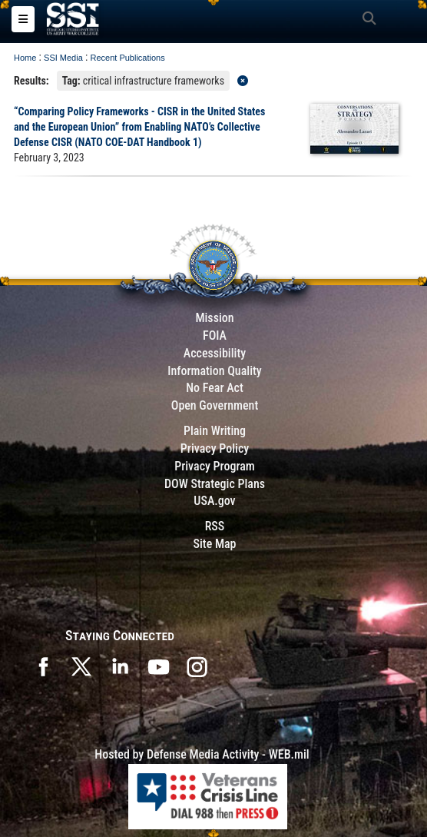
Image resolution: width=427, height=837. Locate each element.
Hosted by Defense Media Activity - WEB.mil (201, 754)
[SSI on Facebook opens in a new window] (43, 665)
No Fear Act (214, 387)
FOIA (215, 335)
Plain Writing (215, 430)
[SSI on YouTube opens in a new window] (158, 665)
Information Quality (214, 371)
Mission (214, 318)
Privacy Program (214, 466)
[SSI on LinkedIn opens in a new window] (119, 665)
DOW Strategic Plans (214, 484)
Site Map (214, 543)
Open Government (215, 405)
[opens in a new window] (196, 665)
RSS (215, 526)
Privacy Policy (214, 448)
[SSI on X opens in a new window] (81, 665)
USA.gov (214, 500)
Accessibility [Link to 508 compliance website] (215, 353)
